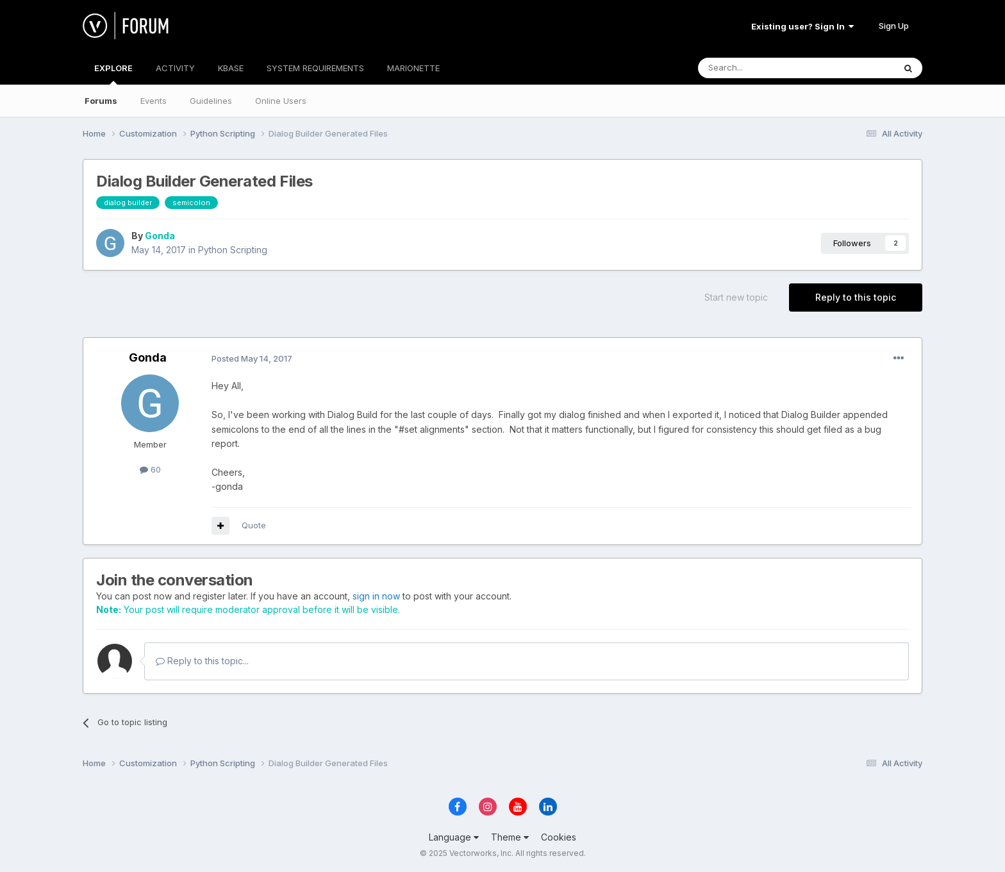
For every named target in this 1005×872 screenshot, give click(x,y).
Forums (101, 101)
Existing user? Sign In (802, 26)
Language (454, 837)
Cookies (558, 837)
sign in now (376, 596)
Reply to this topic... (202, 660)
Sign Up (894, 26)
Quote (254, 525)
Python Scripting (232, 249)
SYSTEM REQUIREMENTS (315, 68)
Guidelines (211, 101)
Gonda (160, 235)
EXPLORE (113, 74)
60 (150, 469)
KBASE (231, 68)
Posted (252, 358)
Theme (510, 837)
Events (153, 101)
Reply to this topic (855, 297)
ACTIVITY (175, 68)
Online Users (280, 101)
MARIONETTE (413, 68)
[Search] (763, 68)
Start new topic (736, 297)
